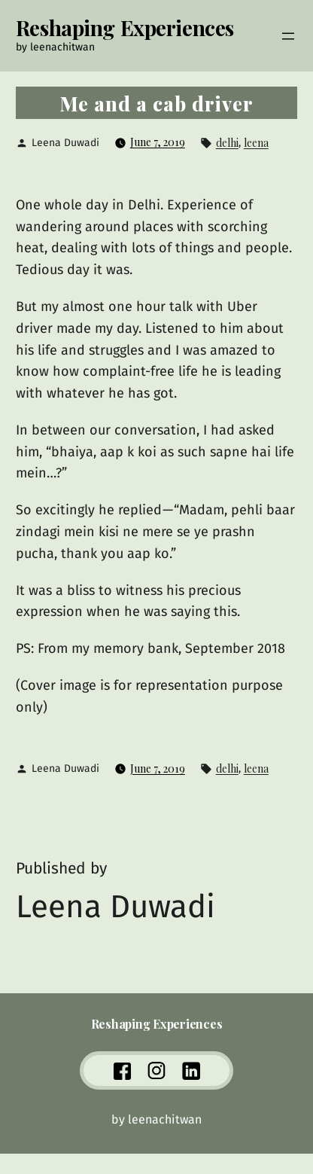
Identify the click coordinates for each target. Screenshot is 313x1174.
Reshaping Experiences (125, 27)
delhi (227, 143)
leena (256, 143)
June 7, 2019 (157, 142)
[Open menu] (288, 36)
